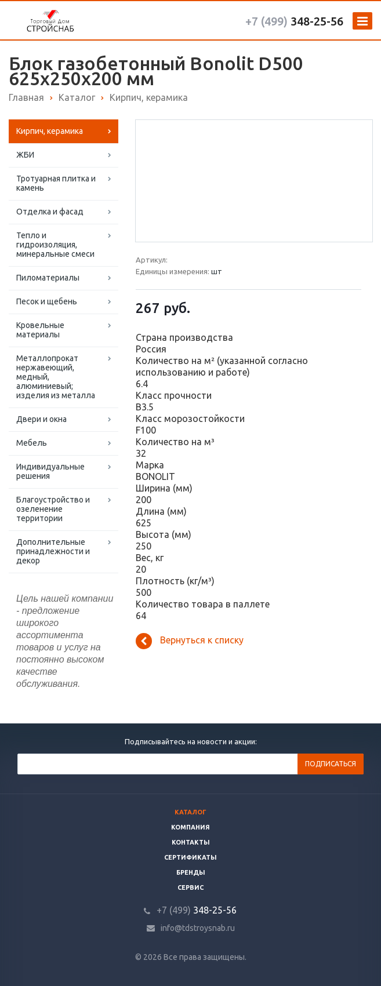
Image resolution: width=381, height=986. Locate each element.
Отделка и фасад (50, 211)
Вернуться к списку (190, 641)
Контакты (191, 842)
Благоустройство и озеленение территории (53, 509)
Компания (190, 827)
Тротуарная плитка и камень (56, 183)
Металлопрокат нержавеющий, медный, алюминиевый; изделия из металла (55, 377)
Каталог (190, 812)
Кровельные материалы (40, 330)
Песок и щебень (46, 301)
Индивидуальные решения (50, 471)
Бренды (190, 872)
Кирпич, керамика (49, 131)
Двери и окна (41, 419)
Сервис (190, 887)
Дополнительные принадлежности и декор (53, 551)
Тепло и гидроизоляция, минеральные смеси (55, 245)
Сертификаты (190, 857)
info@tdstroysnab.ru (198, 928)
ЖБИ (25, 154)
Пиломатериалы (47, 277)
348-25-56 (294, 21)
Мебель (31, 442)
